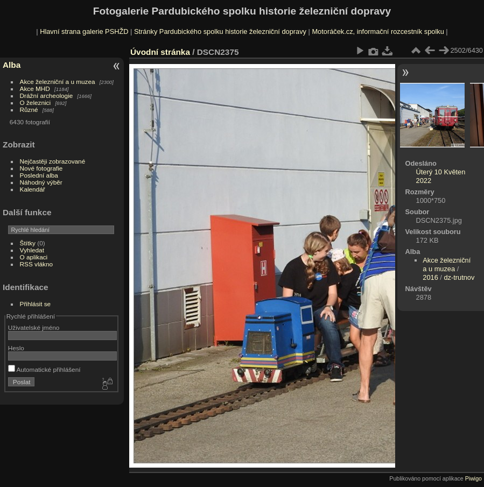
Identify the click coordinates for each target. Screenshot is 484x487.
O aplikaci (34, 256)
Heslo (16, 347)
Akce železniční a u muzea (57, 81)
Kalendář (32, 189)
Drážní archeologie (46, 95)
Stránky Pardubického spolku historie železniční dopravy (220, 31)
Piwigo (473, 478)
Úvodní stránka (160, 52)
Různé (29, 109)
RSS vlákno (36, 263)
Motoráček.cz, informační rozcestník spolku (378, 31)
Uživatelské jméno (33, 327)
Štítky (28, 242)
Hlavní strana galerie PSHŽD (84, 31)
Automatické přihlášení (44, 369)
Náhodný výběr (41, 182)
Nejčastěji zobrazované (53, 161)
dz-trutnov (459, 277)
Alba (11, 64)
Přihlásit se (35, 303)
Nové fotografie (41, 168)
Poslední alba (39, 175)
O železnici (35, 102)
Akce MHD (35, 88)
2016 (430, 277)
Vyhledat (32, 249)
